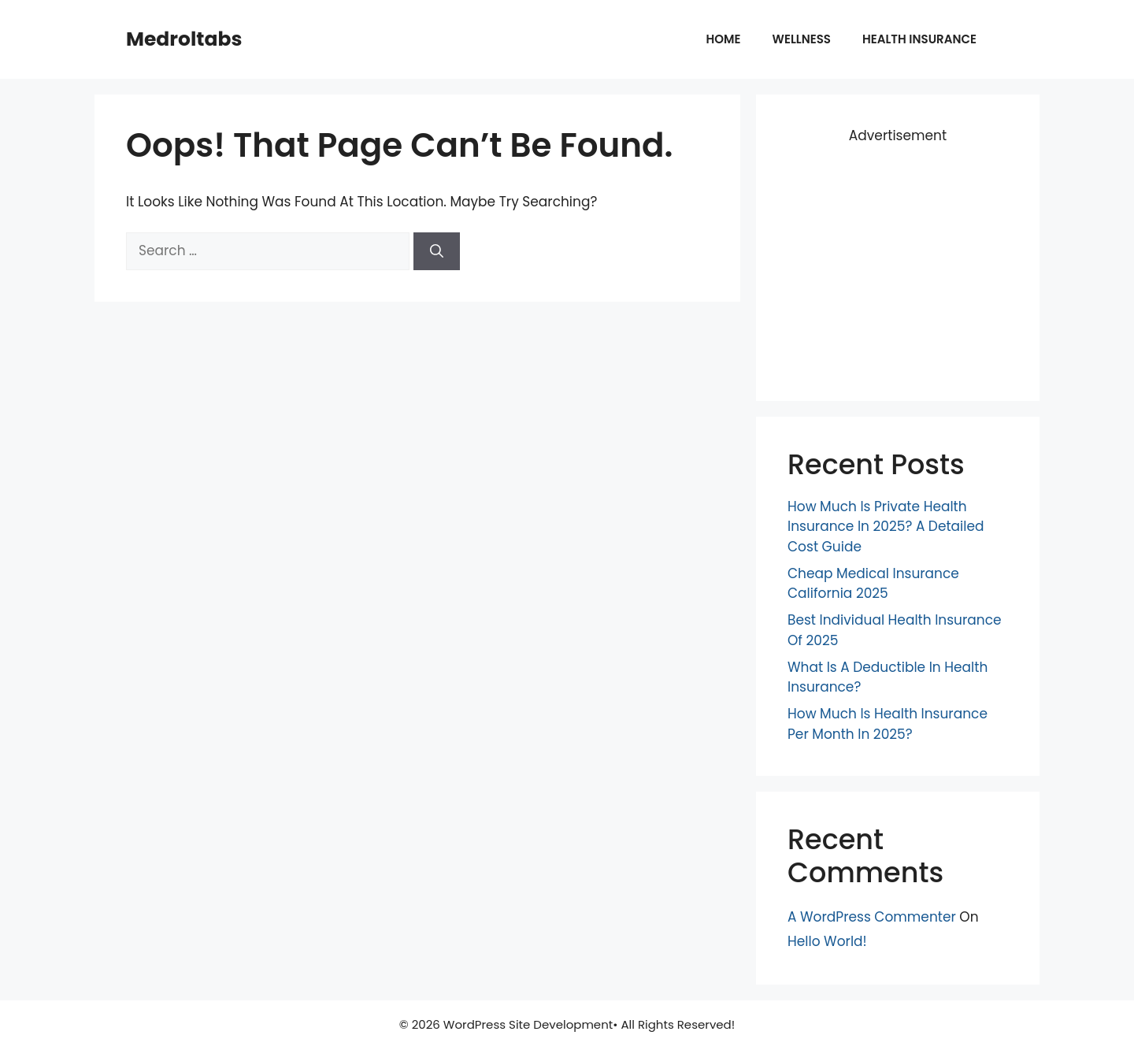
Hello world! (827, 941)
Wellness (802, 39)
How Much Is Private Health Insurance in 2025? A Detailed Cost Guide (886, 526)
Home (723, 39)
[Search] (436, 251)
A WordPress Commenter (872, 916)
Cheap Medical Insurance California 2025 (873, 583)
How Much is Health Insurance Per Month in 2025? (888, 724)
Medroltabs (184, 39)
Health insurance (919, 39)
